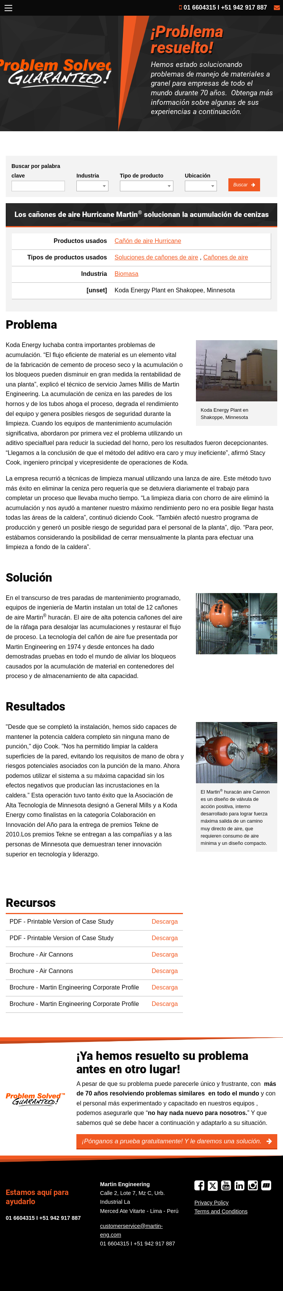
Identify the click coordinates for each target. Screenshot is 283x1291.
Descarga (165, 921)
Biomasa (126, 274)
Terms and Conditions (220, 1211)
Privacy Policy (211, 1203)
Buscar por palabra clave (35, 171)
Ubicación (197, 176)
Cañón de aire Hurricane (148, 241)
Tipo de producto (141, 176)
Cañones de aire (225, 257)
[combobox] (92, 186)
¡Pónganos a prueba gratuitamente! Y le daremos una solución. (172, 1141)
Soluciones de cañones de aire (156, 257)
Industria (87, 176)
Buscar (241, 184)
